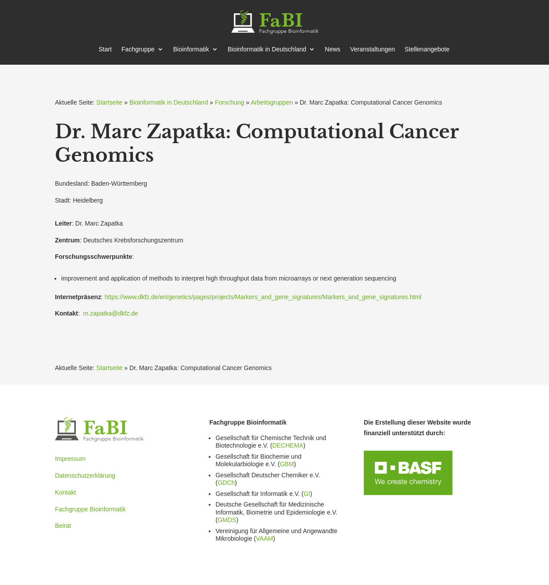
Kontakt (65, 492)
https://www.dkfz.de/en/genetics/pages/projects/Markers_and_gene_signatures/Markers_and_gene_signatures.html (263, 296)
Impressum (70, 458)
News (332, 49)
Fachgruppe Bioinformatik (90, 509)
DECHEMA (287, 445)
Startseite (109, 102)
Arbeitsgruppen (272, 102)
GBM (287, 464)
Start (105, 49)
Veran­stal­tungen (372, 49)
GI (307, 493)
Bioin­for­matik (191, 49)
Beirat (63, 525)
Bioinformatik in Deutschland (168, 102)
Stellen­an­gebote (427, 49)
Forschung (229, 102)
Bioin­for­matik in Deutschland (267, 49)
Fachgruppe (138, 49)
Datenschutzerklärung (85, 475)
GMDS (227, 519)
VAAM (264, 538)
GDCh (226, 482)
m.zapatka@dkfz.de (110, 313)
